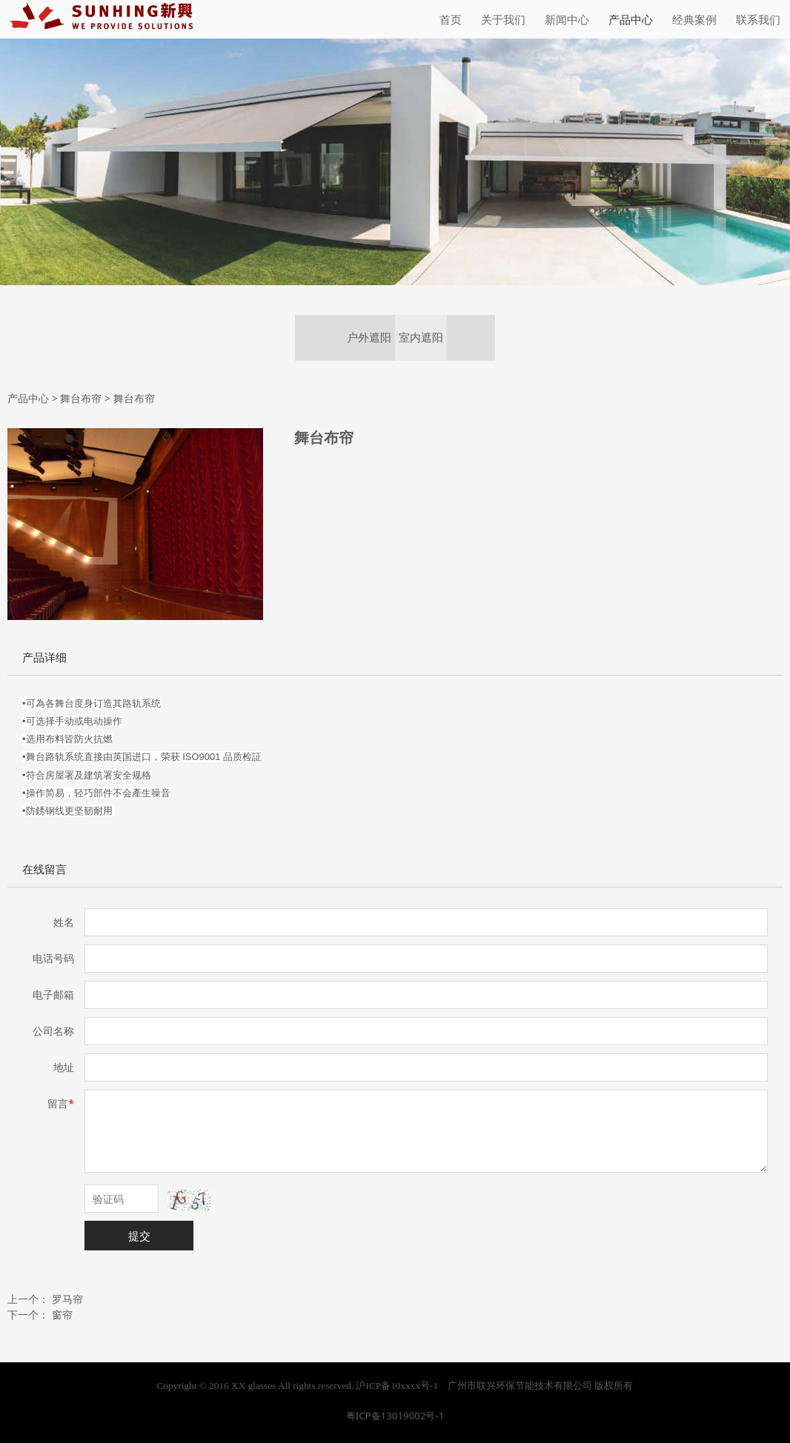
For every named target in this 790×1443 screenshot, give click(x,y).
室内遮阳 (421, 337)
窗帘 (62, 1314)
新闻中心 (567, 19)
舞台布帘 (81, 398)
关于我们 (503, 19)
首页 (450, 19)
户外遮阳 (369, 337)
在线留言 (44, 869)
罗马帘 (67, 1299)
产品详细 (44, 657)
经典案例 (694, 19)
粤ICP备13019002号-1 (395, 1415)
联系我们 (758, 19)
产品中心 (630, 19)
